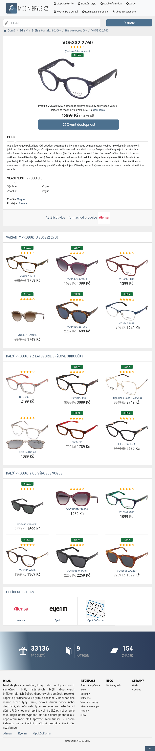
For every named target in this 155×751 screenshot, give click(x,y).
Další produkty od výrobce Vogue (34, 473)
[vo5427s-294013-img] (27, 317)
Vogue (21, 199)
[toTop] (150, 748)
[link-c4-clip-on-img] (27, 435)
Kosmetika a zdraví (65, 11)
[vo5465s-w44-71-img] (27, 506)
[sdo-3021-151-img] (27, 384)
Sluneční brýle (87, 3)
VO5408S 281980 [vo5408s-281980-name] (77, 326)
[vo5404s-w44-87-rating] (77, 545)
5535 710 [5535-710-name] (77, 442)
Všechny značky (89, 702)
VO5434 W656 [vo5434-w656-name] (27, 569)
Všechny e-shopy (90, 706)
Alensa (23, 203)
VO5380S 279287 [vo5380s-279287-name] (127, 570)
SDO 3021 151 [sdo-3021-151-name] (27, 396)
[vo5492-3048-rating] (127, 253)
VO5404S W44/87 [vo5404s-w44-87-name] (77, 570)
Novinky (85, 710)
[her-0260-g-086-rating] (77, 372)
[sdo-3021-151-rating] (27, 372)
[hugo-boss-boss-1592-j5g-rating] (127, 372)
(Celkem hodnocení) (77, 51)
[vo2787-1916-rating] (27, 253)
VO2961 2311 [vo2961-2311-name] (126, 512)
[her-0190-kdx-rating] (127, 419)
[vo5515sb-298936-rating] (77, 489)
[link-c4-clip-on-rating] (27, 419)
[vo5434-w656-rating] (27, 545)
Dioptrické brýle (63, 3)
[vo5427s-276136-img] (77, 265)
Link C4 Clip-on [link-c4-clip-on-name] (27, 452)
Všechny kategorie (124, 11)
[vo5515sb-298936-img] (77, 498)
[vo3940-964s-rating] (127, 300)
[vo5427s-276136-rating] (77, 253)
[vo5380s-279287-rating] (127, 545)
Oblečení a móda (111, 3)
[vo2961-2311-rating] (127, 489)
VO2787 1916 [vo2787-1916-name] (27, 275)
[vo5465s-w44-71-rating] (27, 489)
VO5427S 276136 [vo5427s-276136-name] (77, 278)
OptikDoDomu (42, 733)
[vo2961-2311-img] (127, 500)
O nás (135, 685)
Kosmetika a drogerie (95, 11)
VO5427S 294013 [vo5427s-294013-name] (27, 334)
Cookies (136, 689)
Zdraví (131, 3)
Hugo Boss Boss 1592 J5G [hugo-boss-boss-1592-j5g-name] (126, 397)
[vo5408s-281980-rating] (77, 300)
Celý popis (99, 109)
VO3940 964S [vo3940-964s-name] (126, 323)
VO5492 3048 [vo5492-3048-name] (126, 279)
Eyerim (22, 733)
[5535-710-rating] (77, 419)
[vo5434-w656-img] (27, 557)
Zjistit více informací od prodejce (77, 218)
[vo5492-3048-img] (127, 265)
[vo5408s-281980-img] (77, 313)
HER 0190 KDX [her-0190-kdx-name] (126, 443)
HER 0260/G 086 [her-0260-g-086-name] (77, 397)
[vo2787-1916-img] (27, 264)
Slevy (83, 715)
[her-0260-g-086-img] (77, 384)
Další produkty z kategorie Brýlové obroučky (44, 356)
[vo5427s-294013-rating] (27, 300)
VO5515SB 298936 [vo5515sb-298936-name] (77, 509)
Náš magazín (113, 685)
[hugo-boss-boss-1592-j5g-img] (127, 384)
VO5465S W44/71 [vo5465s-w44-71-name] (27, 524)
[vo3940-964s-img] (127, 311)
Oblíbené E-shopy (20, 592)
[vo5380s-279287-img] (127, 557)
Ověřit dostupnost (78, 124)
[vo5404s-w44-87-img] (77, 557)
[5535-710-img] (77, 430)
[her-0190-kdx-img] (127, 431)
